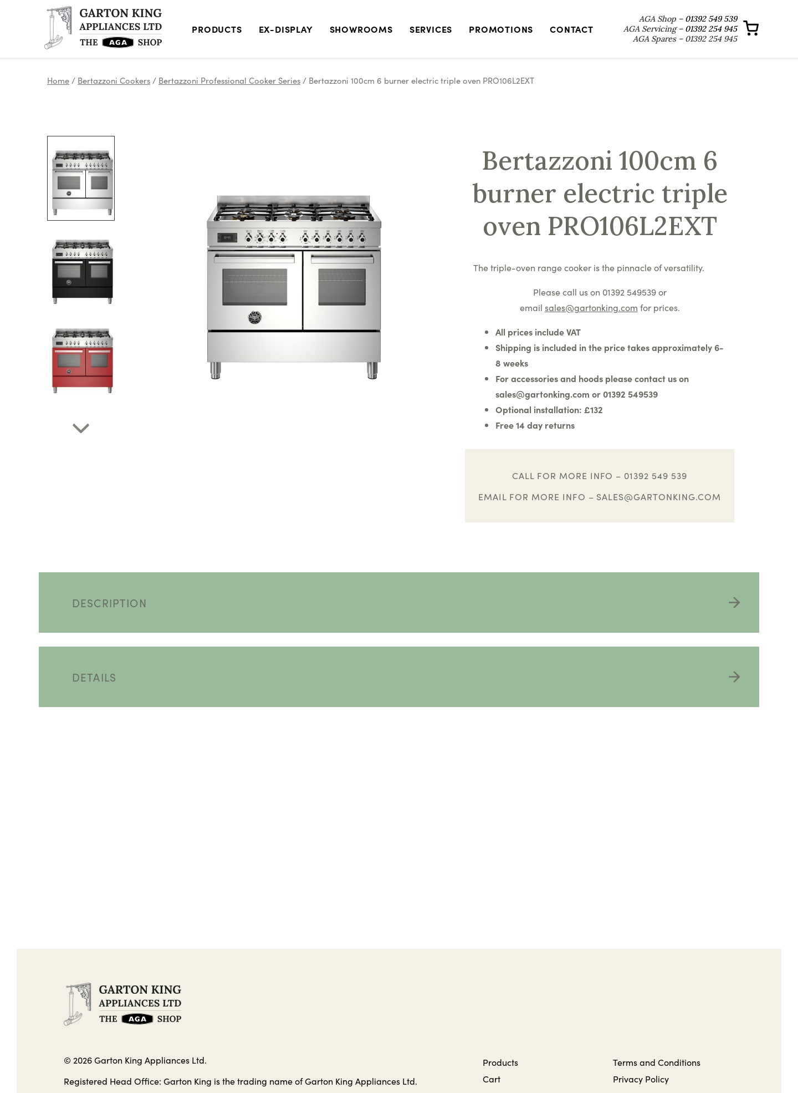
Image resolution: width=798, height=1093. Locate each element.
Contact (572, 37)
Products (217, 37)
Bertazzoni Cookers (114, 97)
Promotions (501, 37)
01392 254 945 (711, 37)
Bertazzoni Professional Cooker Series (229, 97)
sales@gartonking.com (658, 513)
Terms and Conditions (656, 1078)
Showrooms (361, 37)
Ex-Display (286, 37)
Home (58, 97)
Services (431, 37)
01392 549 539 (711, 27)
